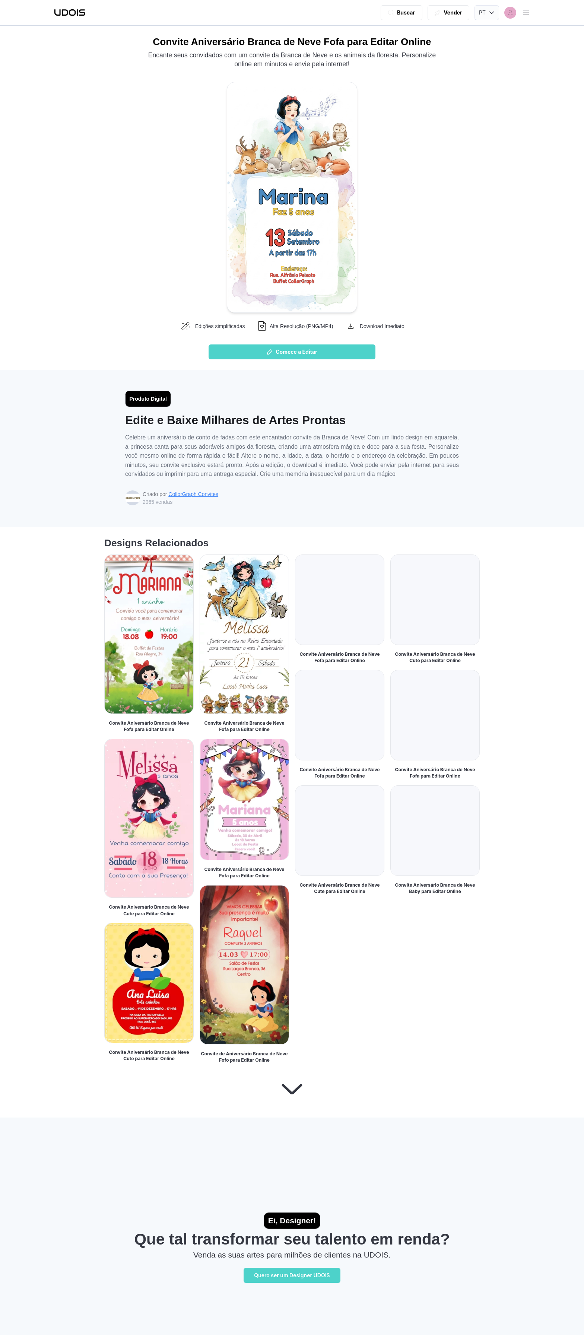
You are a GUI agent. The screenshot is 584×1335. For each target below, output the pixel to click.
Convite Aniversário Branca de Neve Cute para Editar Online (149, 910)
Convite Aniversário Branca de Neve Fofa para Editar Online (149, 726)
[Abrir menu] (525, 12)
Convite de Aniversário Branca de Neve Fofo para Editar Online (244, 1057)
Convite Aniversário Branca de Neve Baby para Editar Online (435, 1064)
